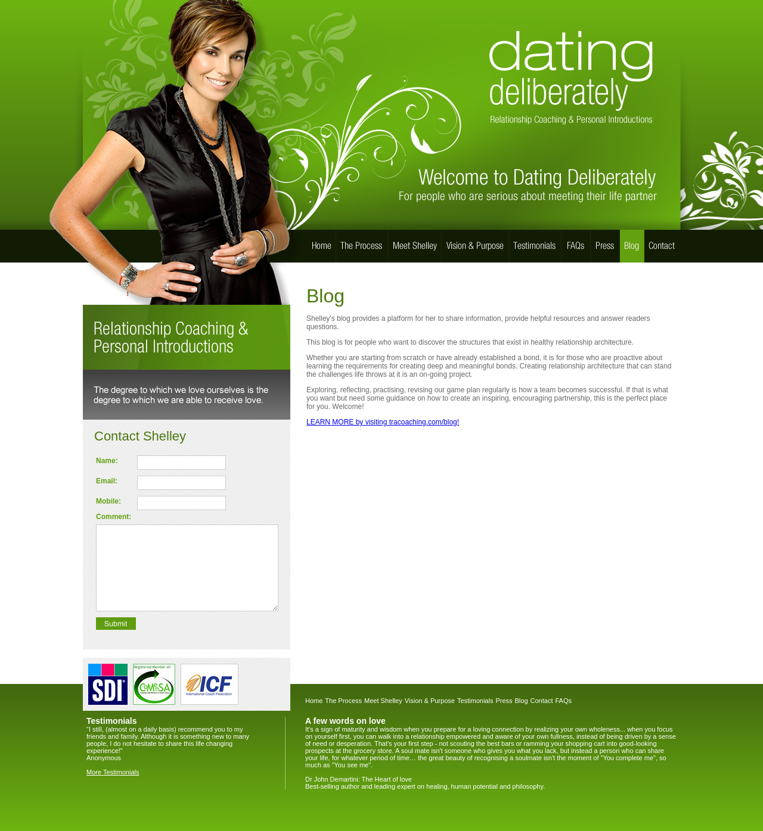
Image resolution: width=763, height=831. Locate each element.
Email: (106, 481)
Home (313, 700)
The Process (343, 700)
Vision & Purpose (430, 700)
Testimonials (475, 700)
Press (503, 700)
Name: (107, 461)
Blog (521, 700)
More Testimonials (112, 772)
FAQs (563, 700)
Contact (542, 700)
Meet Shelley (383, 700)
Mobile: (108, 501)
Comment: (113, 517)
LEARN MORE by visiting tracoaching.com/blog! (382, 422)
